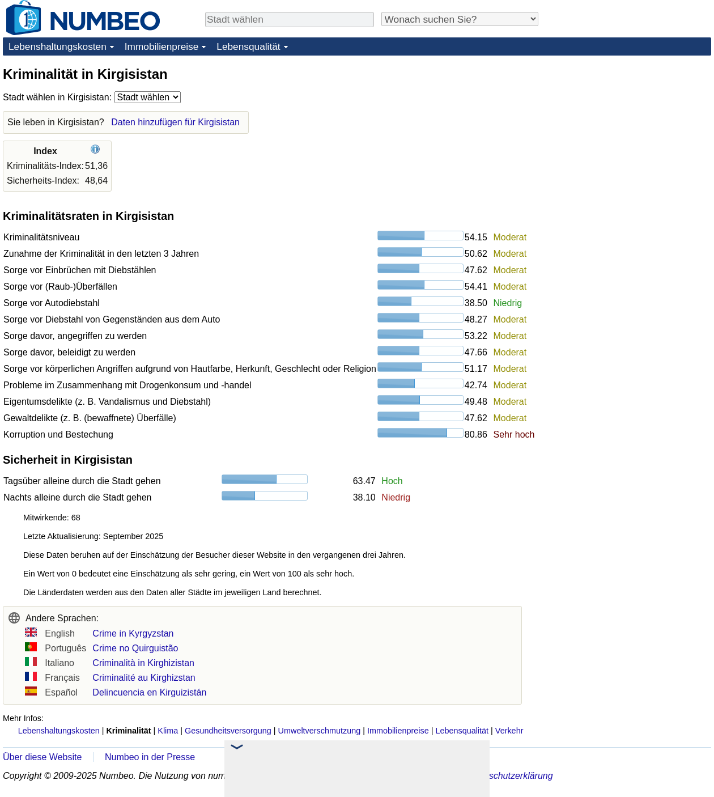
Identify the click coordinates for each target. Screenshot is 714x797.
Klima (168, 730)
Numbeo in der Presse (150, 757)
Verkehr (509, 730)
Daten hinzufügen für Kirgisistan (175, 122)
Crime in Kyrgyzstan (132, 633)
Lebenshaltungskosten (57, 46)
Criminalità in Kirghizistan (143, 663)
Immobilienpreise (162, 46)
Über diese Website (42, 757)
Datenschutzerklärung (509, 776)
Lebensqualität (248, 46)
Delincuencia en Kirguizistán (149, 692)
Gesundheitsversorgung (228, 730)
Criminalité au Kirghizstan (143, 677)
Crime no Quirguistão (135, 648)
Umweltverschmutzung (319, 730)
